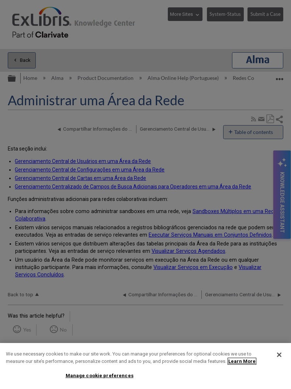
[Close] (279, 355)
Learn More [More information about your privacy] (242, 361)
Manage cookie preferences (100, 375)
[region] (145, 366)
